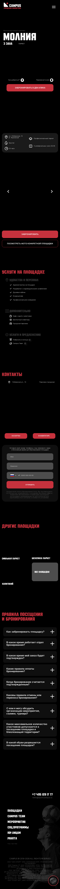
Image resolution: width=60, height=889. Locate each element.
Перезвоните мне (42, 80)
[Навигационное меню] (54, 7)
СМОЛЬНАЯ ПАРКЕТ (11, 558)
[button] (30, 88)
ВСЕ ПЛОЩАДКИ (42, 571)
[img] (51, 80)
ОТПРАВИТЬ (30, 485)
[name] (30, 457)
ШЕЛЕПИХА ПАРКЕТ (41, 558)
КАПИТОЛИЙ (7, 583)
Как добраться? (14, 80)
